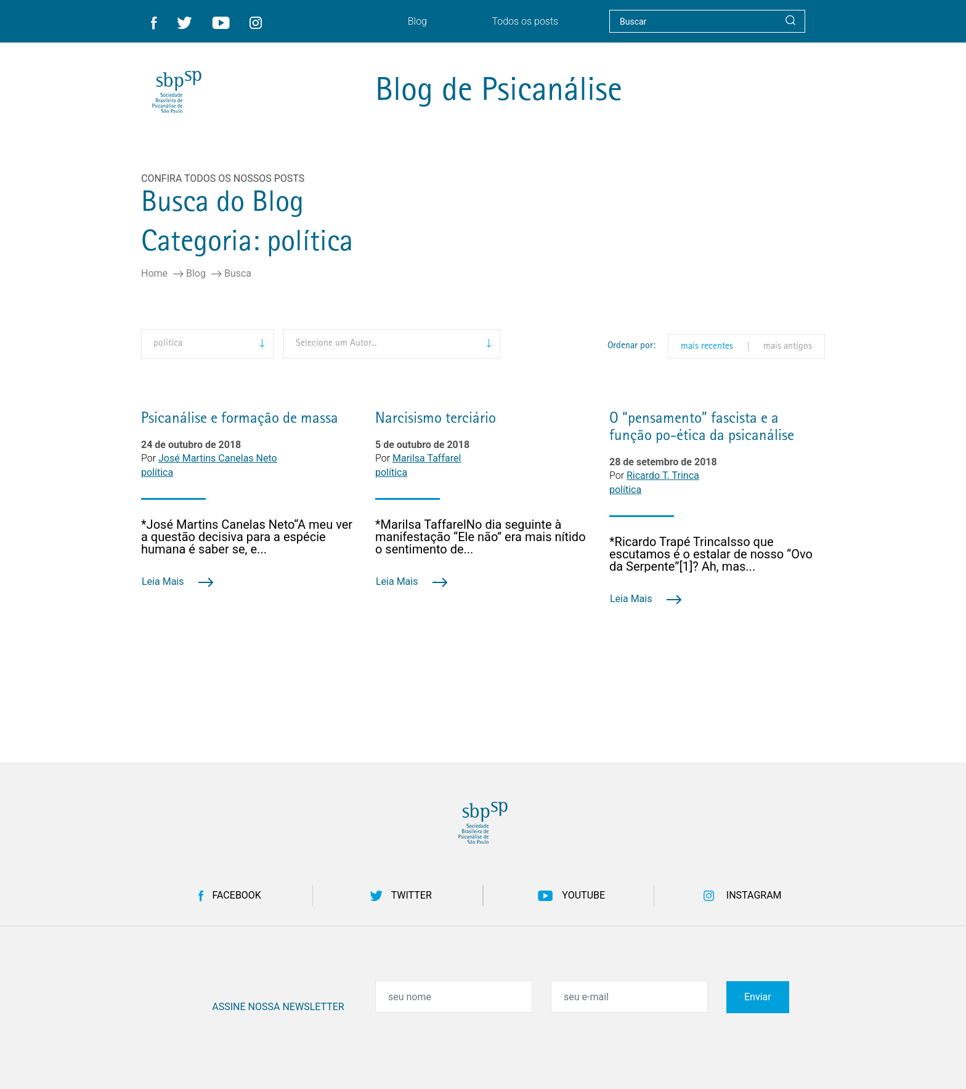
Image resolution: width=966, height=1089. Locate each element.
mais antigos (787, 347)
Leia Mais (177, 581)
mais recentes (707, 347)
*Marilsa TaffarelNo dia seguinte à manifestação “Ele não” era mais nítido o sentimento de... (480, 537)
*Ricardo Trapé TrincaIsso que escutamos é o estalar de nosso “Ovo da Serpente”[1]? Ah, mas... (711, 554)
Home (154, 274)
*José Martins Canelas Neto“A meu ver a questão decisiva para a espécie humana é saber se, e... (246, 537)
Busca (237, 274)
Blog (196, 274)
